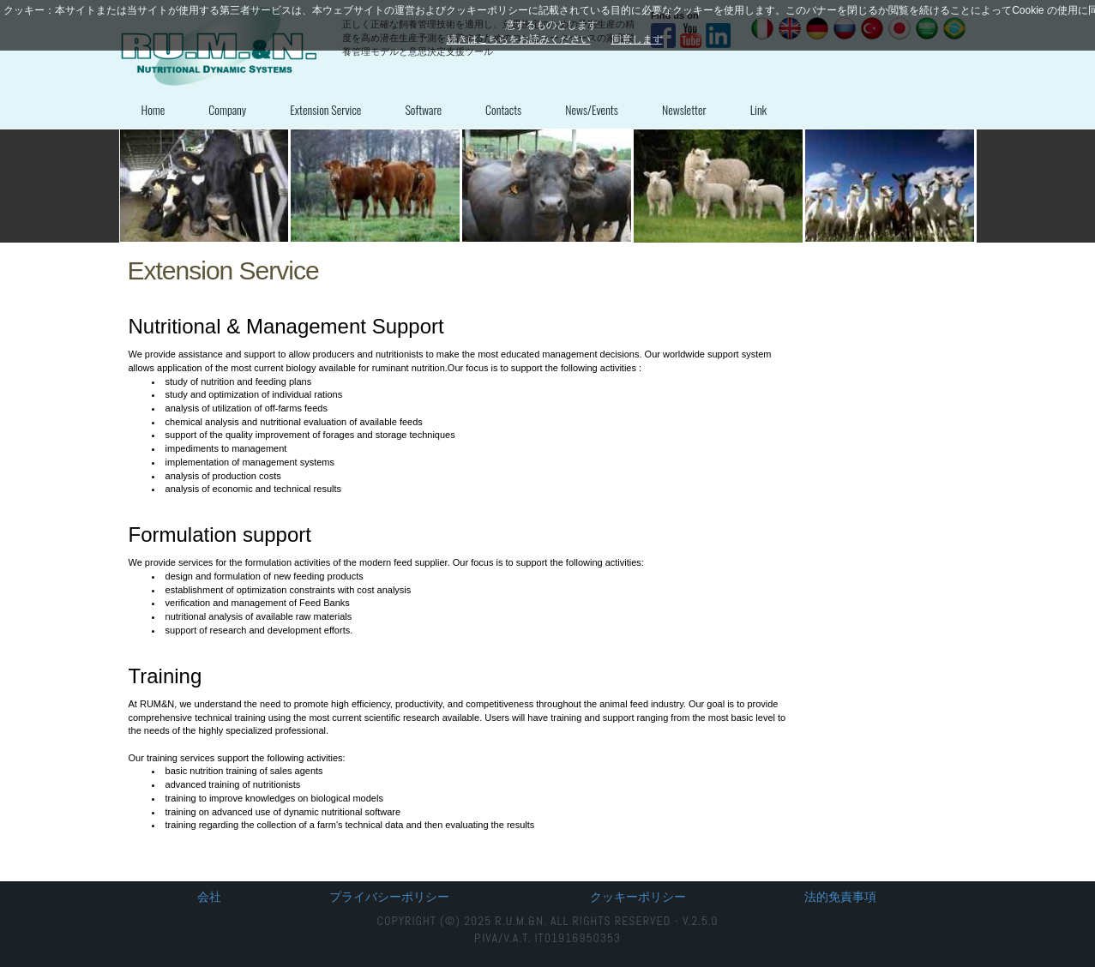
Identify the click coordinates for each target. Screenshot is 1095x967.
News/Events (591, 109)
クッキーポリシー (638, 896)
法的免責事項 (840, 896)
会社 (209, 896)
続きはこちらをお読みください (519, 39)
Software (423, 109)
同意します (637, 39)
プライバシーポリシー (389, 896)
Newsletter (684, 109)
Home (153, 109)
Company (227, 109)
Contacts (503, 109)
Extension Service (325, 109)
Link (758, 109)
